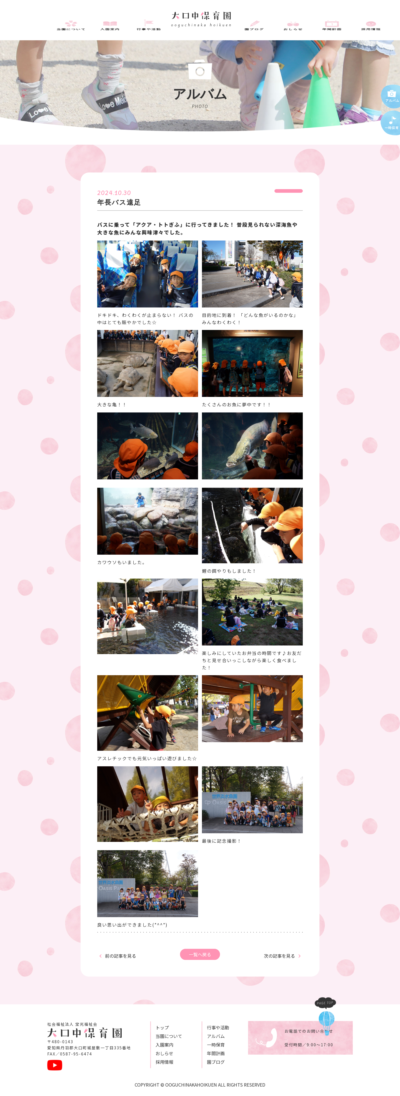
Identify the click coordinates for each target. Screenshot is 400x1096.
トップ (155, 1027)
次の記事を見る (279, 955)
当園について (162, 1036)
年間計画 (202, 1053)
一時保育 (202, 1044)
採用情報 (158, 1062)
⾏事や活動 (205, 1027)
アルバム (202, 1036)
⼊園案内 (158, 1044)
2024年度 (289, 193)
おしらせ (158, 1053)
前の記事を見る (120, 955)
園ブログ (202, 1062)
